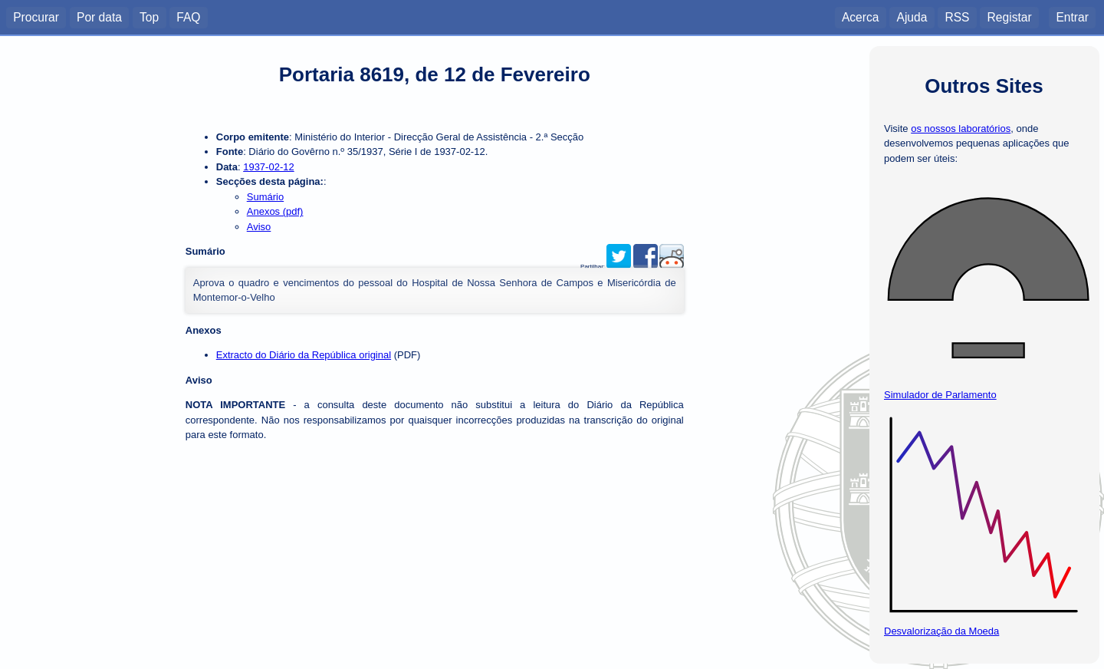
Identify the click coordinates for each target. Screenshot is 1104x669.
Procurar (36, 16)
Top (149, 16)
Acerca (860, 16)
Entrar (1072, 16)
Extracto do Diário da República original (303, 355)
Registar (1009, 16)
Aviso (259, 226)
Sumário (265, 197)
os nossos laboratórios (960, 128)
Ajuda (911, 16)
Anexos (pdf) (275, 211)
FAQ (188, 16)
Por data (99, 16)
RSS (957, 16)
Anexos (204, 330)
